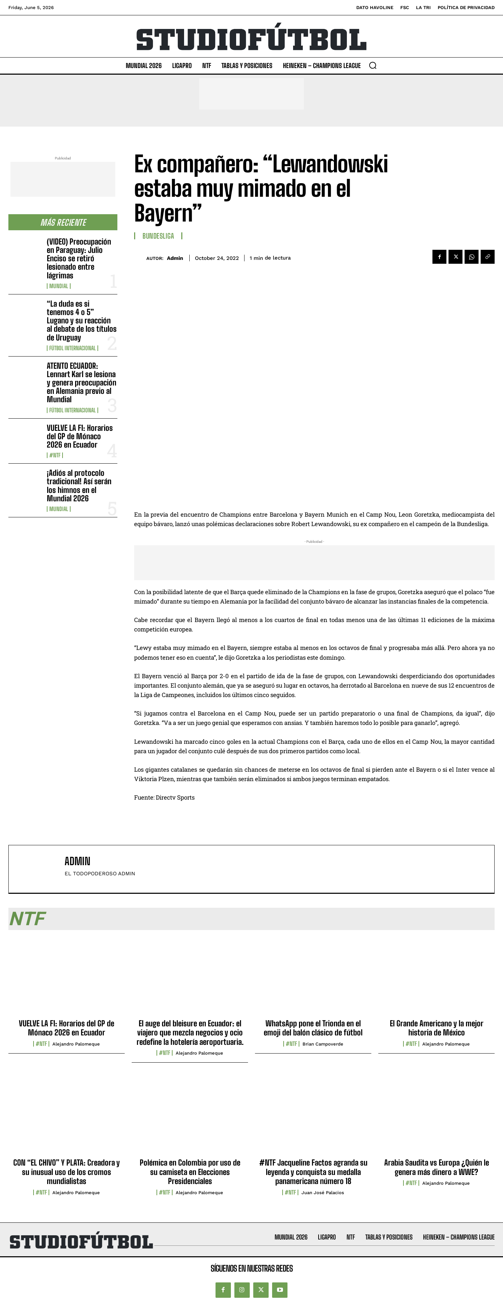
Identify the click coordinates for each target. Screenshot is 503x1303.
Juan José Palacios (322, 1192)
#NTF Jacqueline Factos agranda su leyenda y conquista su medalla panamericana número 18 (313, 1172)
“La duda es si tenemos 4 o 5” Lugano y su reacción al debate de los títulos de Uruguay (82, 320)
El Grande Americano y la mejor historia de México (436, 1028)
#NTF (54, 455)
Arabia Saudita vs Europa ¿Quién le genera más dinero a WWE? (436, 1167)
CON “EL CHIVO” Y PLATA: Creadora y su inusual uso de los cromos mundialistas (66, 1172)
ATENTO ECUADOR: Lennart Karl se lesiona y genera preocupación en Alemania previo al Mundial (81, 382)
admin (175, 258)
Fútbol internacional (72, 348)
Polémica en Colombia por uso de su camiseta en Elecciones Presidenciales (190, 1172)
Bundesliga (158, 235)
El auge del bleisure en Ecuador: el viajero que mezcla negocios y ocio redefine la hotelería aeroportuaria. (190, 1033)
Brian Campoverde (322, 1044)
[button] (372, 65)
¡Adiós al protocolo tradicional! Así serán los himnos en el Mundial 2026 (79, 485)
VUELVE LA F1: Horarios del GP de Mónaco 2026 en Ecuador (80, 436)
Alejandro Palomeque (76, 1044)
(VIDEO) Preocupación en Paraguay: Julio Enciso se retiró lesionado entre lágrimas (79, 258)
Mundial (58, 286)
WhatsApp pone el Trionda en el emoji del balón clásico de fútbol (313, 1028)
